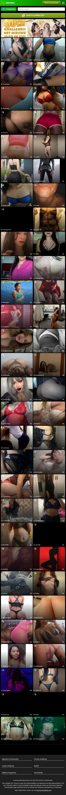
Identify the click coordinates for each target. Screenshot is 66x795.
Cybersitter (58, 787)
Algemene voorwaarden (10, 759)
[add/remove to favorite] (2, 39)
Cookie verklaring (8, 766)
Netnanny (50, 787)
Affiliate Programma (9, 773)
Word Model (38, 773)
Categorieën (9, 9)
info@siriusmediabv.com (43, 790)
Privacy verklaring (40, 759)
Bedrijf (36, 766)
